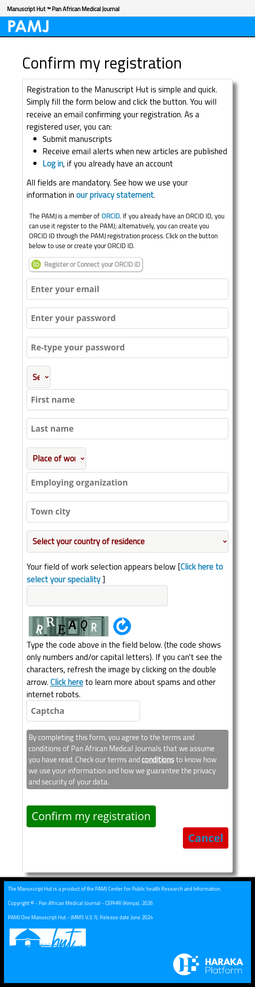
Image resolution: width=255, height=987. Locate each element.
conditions (158, 759)
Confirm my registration (91, 816)
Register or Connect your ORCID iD (85, 264)
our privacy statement (114, 194)
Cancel (205, 837)
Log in (52, 163)
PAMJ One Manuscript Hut (37, 917)
